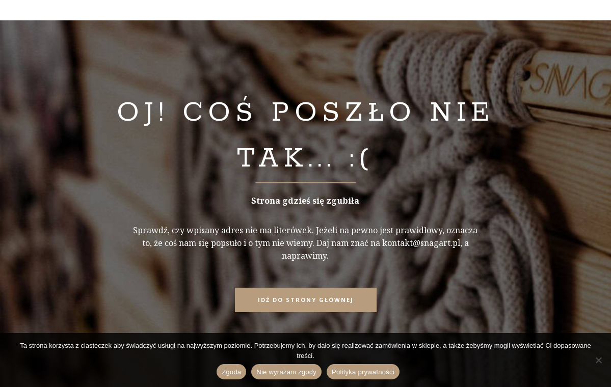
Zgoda (231, 372)
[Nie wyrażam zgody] (598, 360)
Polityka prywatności (363, 372)
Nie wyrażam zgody (286, 372)
